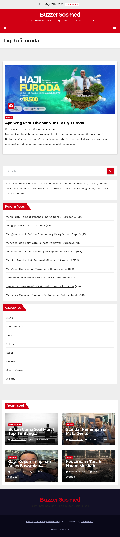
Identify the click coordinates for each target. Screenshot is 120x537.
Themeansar (87, 521)
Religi (9, 352)
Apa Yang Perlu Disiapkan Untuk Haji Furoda (44, 123)
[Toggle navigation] (114, 28)
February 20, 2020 (19, 129)
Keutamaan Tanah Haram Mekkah (83, 463)
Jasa (9, 335)
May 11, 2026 (18, 439)
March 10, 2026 (78, 472)
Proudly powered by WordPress (42, 521)
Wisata (9, 117)
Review (10, 361)
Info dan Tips (14, 326)
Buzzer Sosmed (60, 14)
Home (54, 529)
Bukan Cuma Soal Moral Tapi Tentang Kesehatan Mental (31, 433)
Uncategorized (15, 370)
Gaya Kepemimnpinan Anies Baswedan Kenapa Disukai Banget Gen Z (30, 467)
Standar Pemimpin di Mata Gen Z (86, 431)
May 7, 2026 (76, 439)
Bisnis (10, 317)
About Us (64, 529)
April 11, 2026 (19, 472)
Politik (10, 343)
